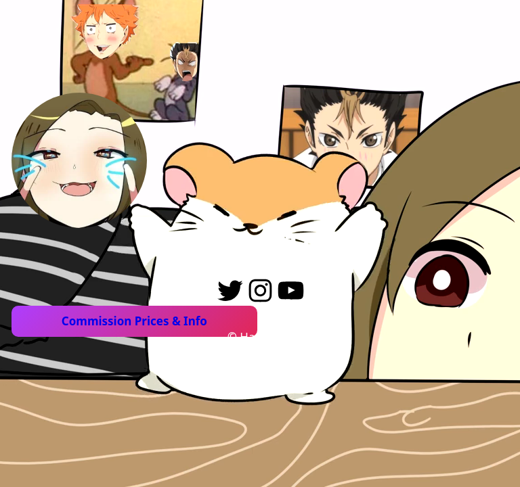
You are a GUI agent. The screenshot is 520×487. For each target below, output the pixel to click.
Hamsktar (264, 336)
